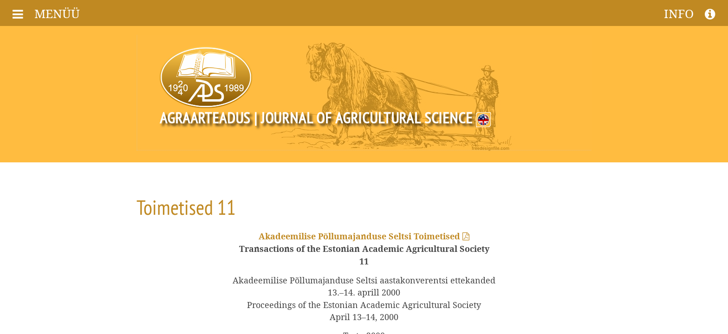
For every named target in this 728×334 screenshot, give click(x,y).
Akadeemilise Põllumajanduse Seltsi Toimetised (364, 237)
